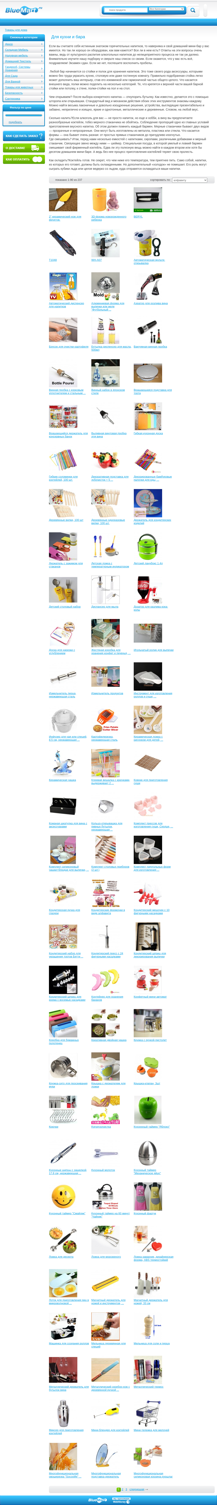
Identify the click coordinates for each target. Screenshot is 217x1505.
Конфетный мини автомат (150, 996)
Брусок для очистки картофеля (68, 346)
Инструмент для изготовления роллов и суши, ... (153, 695)
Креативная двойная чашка (109, 1040)
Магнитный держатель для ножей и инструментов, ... (108, 1301)
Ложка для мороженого (106, 1256)
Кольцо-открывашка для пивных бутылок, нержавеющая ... (106, 826)
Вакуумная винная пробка (150, 346)
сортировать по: (160, 179)
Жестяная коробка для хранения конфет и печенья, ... (111, 651)
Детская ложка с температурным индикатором (110, 565)
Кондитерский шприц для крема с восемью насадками (67, 998)
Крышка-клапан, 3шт (147, 1083)
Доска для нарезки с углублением (62, 651)
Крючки (53, 1126)
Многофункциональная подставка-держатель (106, 1475)
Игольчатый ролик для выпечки (154, 650)
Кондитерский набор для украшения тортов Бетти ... (66, 955)
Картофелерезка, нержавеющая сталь (104, 738)
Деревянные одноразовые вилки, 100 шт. (108, 521)
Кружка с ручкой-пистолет (150, 1040)
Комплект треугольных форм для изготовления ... (152, 868)
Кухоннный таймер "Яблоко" (152, 1126)
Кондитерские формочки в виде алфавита (108, 911)
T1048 (53, 260)
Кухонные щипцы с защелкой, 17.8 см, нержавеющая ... (68, 1171)
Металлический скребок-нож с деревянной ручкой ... (110, 1388)
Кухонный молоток (103, 1170)
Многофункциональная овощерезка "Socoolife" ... (65, 1475)
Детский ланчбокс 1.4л (148, 563)
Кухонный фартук (145, 1213)
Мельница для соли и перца (152, 1343)
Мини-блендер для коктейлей (110, 1430)
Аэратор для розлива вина (151, 303)
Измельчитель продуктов (107, 693)
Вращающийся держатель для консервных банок (68, 435)
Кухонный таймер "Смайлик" (67, 1213)
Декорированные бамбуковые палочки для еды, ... (153, 478)
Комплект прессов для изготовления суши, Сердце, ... (153, 825)
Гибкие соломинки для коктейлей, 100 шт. (63, 478)
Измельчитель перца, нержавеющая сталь (62, 695)
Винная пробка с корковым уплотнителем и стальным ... (67, 391)
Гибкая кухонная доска (148, 433)
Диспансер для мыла (104, 606)
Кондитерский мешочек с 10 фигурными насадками (152, 911)
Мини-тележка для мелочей (151, 1430)
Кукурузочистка (101, 1126)
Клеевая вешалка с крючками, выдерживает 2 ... (110, 781)
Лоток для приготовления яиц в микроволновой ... (69, 1301)
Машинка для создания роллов (69, 1343)
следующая (136, 1489)
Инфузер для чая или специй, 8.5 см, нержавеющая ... (68, 738)
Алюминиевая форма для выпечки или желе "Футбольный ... (107, 306)
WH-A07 (96, 260)
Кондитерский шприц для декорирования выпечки (150, 955)
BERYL (138, 216)
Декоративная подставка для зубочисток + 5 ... (110, 478)
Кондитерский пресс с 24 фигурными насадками (107, 955)
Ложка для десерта (61, 1256)
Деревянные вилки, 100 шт (66, 520)
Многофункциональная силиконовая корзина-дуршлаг (153, 1475)
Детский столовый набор (65, 606)
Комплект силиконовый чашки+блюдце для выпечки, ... (69, 868)
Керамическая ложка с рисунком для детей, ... (148, 738)
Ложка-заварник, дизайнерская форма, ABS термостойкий (153, 1258)
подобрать (15, 122)
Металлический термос (149, 1386)
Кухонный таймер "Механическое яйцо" (147, 1171)
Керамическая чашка (62, 780)
